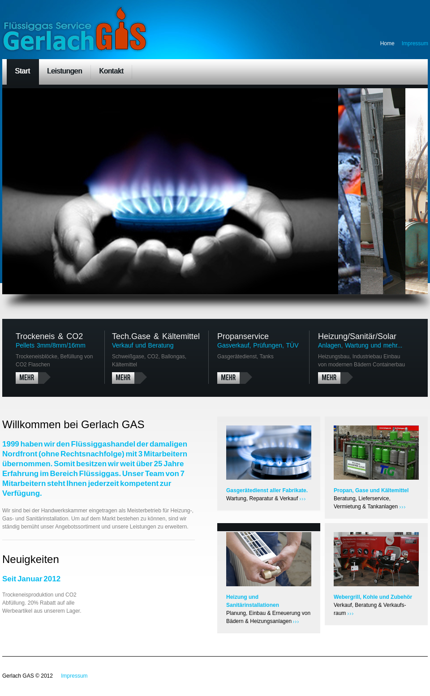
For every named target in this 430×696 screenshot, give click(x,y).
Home (387, 43)
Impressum (415, 43)
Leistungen (64, 71)
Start (22, 71)
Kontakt (111, 71)
